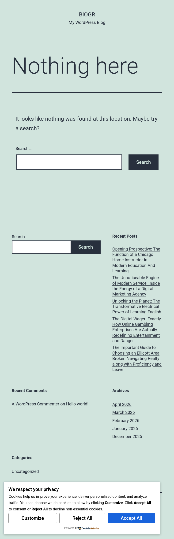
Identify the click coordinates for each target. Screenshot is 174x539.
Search (18, 236)
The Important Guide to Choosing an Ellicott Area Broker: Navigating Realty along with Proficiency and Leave (137, 358)
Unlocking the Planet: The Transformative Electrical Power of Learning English (136, 306)
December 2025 (127, 436)
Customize (33, 518)
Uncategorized (25, 471)
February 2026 (125, 420)
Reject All (82, 518)
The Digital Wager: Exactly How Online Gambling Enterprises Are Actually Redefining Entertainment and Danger (136, 329)
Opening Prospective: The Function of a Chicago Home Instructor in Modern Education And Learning (136, 260)
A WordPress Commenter (35, 403)
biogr (87, 14)
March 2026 (123, 412)
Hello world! (77, 403)
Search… (23, 148)
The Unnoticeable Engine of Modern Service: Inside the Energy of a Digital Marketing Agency (136, 285)
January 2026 (125, 428)
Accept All (131, 518)
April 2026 (122, 404)
